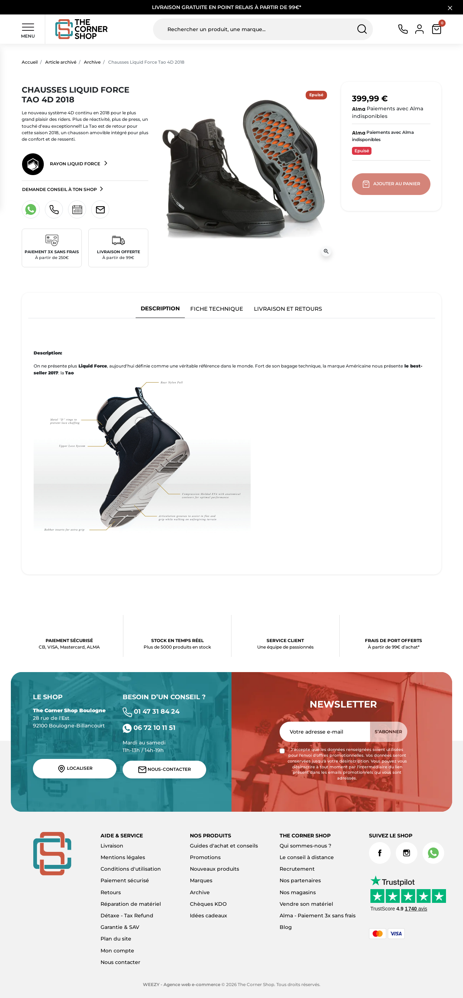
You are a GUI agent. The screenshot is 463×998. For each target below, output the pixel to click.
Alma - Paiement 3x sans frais (318, 915)
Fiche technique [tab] (216, 308)
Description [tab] (160, 308)
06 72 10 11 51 (149, 727)
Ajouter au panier (391, 184)
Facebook (380, 853)
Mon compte (117, 950)
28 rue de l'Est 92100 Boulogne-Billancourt (69, 718)
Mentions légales (123, 857)
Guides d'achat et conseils (224, 845)
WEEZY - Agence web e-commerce (181, 984)
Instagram (406, 853)
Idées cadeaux (208, 915)
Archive (92, 62)
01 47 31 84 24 (151, 711)
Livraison (112, 845)
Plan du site (116, 938)
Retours (111, 892)
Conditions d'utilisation (131, 869)
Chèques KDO (208, 904)
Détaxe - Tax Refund (127, 915)
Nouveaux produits (214, 869)
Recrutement (297, 869)
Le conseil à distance (307, 857)
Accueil (30, 62)
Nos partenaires (300, 880)
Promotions (205, 857)
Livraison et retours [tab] (288, 308)
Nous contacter (120, 962)
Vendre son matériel (306, 904)
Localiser (75, 768)
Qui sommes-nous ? (305, 845)
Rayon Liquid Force (61, 164)
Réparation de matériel (131, 904)
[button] (436, 29)
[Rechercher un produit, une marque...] (263, 29)
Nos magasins (298, 892)
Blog (286, 927)
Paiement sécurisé (125, 880)
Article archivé (60, 62)
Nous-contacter (164, 769)
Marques (201, 880)
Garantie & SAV (120, 927)
